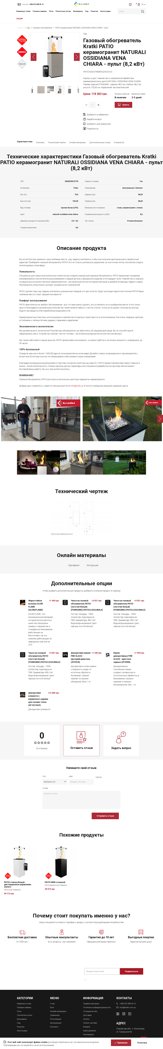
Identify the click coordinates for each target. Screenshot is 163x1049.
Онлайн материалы (77, 133)
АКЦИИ (19, 19)
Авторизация (56, 1013)
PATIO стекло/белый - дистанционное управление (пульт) (17, 875)
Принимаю (122, 1044)
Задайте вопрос (125, 114)
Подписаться (131, 962)
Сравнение (55, 1006)
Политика (142, 1044)
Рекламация (89, 1026)
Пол (44, 767)
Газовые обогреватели (42, 28)
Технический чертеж (57, 133)
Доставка (87, 1008)
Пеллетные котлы (63, 11)
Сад (86, 11)
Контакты (54, 1017)
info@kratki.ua (77, 377)
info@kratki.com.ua (128, 998)
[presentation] (59, 808)
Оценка (99, 768)
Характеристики (24, 133)
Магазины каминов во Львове (97, 1030)
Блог (52, 998)
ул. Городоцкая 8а (124, 1022)
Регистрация (56, 1009)
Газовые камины (40, 11)
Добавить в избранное (97, 114)
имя (71, 767)
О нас (52, 994)
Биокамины (78, 11)
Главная (20, 28)
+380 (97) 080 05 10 (129, 994)
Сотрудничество (91, 1004)
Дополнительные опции (99, 133)
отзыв (45, 779)
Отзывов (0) (119, 133)
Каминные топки (23, 11)
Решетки (94, 11)
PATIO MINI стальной (55, 873)
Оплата (86, 1011)
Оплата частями (90, 1015)
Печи (51, 11)
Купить (125, 105)
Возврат (87, 1019)
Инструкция (92, 556)
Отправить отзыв (105, 807)
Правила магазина (92, 994)
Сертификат (74, 556)
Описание (40, 133)
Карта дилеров (90, 1023)
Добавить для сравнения (99, 119)
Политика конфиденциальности (98, 974)
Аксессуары (105, 11)
